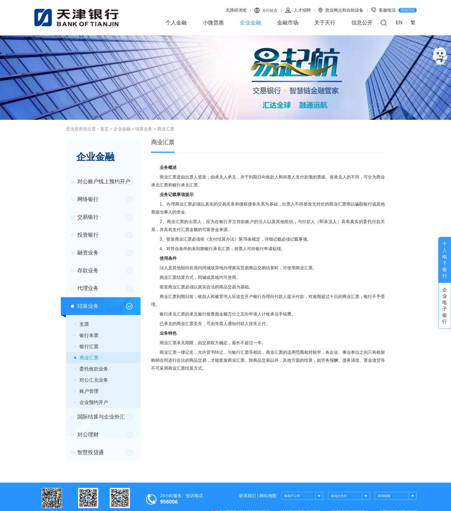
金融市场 (287, 22)
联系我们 (247, 495)
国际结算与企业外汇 (98, 417)
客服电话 (394, 9)
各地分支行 (350, 496)
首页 (104, 129)
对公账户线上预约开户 (100, 181)
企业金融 (250, 22)
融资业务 (85, 252)
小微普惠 (213, 22)
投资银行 (85, 235)
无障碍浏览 (236, 10)
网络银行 (85, 199)
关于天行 (324, 22)
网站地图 (267, 495)
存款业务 (85, 270)
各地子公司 (303, 496)
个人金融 (176, 22)
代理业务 (85, 288)
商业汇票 (165, 129)
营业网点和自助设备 (340, 10)
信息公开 (362, 22)
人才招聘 (298, 10)
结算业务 (143, 129)
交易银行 (85, 217)
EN (399, 22)
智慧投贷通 (87, 452)
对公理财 (85, 434)
